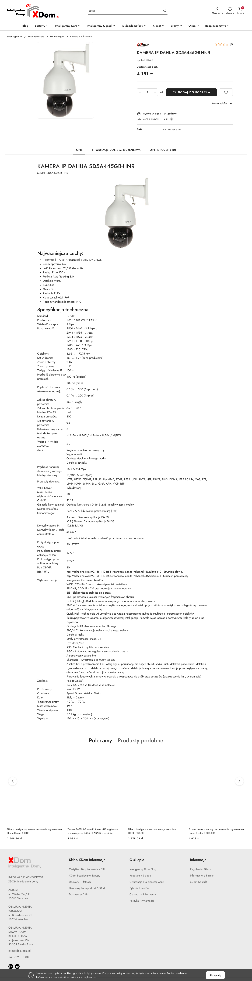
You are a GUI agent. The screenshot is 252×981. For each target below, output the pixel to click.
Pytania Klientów (139, 888)
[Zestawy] (41, 26)
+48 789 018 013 (19, 957)
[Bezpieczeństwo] (217, 26)
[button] (65, 80)
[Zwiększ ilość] (155, 92)
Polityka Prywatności (142, 901)
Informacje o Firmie (202, 876)
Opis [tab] (79, 150)
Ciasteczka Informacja (143, 894)
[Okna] (193, 26)
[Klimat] (158, 26)
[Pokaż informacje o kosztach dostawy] (172, 119)
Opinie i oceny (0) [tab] (163, 150)
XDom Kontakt (198, 882)
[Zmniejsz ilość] (139, 92)
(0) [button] (231, 44)
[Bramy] (176, 26)
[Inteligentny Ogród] (101, 26)
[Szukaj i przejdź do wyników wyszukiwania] (165, 10)
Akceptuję (215, 975)
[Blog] (25, 26)
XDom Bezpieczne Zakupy (84, 876)
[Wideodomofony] (134, 26)
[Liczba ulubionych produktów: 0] (230, 11)
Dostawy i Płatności (80, 882)
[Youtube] (17, 966)
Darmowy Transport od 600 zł (87, 888)
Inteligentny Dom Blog (143, 869)
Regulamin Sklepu (140, 876)
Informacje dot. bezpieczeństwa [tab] (116, 150)
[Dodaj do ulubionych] (226, 92)
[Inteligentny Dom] (68, 26)
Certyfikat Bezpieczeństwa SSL (87, 869)
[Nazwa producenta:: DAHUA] (143, 44)
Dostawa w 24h (78, 894)
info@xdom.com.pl (19, 951)
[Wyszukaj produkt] (127, 11)
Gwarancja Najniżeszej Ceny (147, 882)
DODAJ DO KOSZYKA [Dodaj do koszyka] (191, 92)
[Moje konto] (217, 11)
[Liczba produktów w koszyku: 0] (240, 11)
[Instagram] (10, 966)
